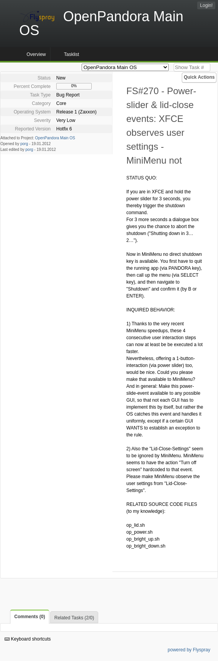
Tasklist (71, 54)
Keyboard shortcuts (28, 639)
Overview (36, 54)
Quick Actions (199, 77)
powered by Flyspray (189, 650)
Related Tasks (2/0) (74, 617)
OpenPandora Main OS (55, 138)
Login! (206, 5)
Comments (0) (29, 616)
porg (24, 144)
